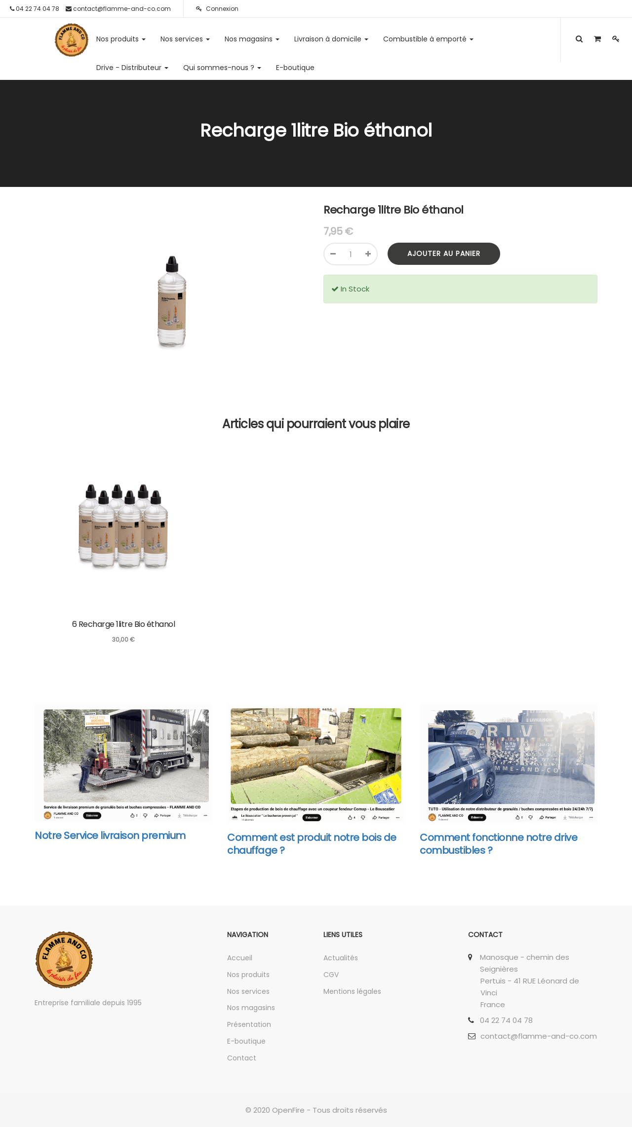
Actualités (340, 958)
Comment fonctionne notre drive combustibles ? (498, 844)
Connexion (217, 8)
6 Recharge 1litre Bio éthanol (123, 624)
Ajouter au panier (443, 253)
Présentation (249, 1024)
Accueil (239, 958)
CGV (331, 975)
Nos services (248, 991)
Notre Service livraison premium (110, 835)
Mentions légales (352, 991)
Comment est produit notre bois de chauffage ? (311, 844)
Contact (241, 1058)
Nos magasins (251, 1008)
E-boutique (246, 1041)
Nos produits (248, 975)
